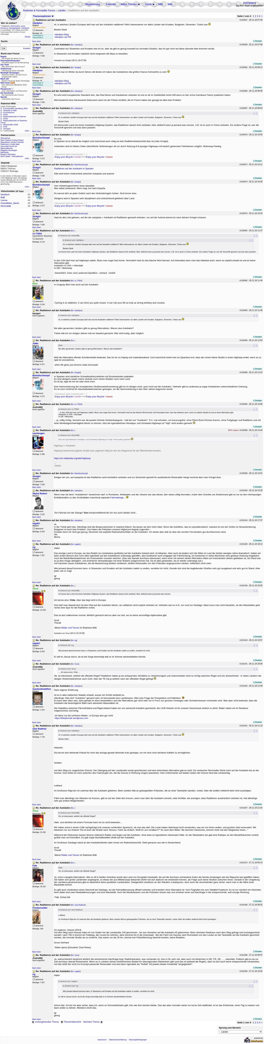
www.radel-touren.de (9, 146)
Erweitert (26, 48)
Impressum (102, 1040)
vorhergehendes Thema (45, 1022)
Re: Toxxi (75, 664)
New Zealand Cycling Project (12, 140)
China (5, 119)
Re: (73, 231)
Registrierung (92, 4)
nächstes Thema (93, 1022)
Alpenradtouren (7, 148)
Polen (5, 114)
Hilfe (160, 4)
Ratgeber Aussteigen (9, 150)
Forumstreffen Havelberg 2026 (15, 108)
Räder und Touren (70, 627)
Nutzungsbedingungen (138, 1040)
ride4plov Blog (62, 34)
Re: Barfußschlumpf (79, 165)
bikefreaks (5, 152)
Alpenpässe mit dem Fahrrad (12, 142)
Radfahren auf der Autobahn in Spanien (73, 168)
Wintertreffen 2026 (10, 125)
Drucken (257, 41)
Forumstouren (8, 112)
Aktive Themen (129, 4)
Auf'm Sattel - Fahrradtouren (12, 156)
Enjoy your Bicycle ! (68, 157)
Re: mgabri (75, 544)
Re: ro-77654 (76, 281)
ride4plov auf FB (63, 37)
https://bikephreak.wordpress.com (71, 718)
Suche (148, 4)
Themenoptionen (43, 16)
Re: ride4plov (76, 45)
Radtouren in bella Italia (10, 144)
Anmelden (249, 3)
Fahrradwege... (117, 497)
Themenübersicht (71, 1022)
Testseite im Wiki (9, 110)
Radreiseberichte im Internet (14, 117)
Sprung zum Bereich (230, 1027)
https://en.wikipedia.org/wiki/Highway (72, 458)
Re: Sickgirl (75, 67)
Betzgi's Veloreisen (8, 154)
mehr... (27, 131)
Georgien (7, 129)
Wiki (170, 4)
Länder (62, 10)
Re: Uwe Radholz (78, 905)
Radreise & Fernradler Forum (39, 10)
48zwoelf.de (5, 138)
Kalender (111, 4)
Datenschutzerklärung (117, 1040)
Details (27, 37)
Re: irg (73, 640)
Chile (5, 127)
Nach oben (36, 41)
